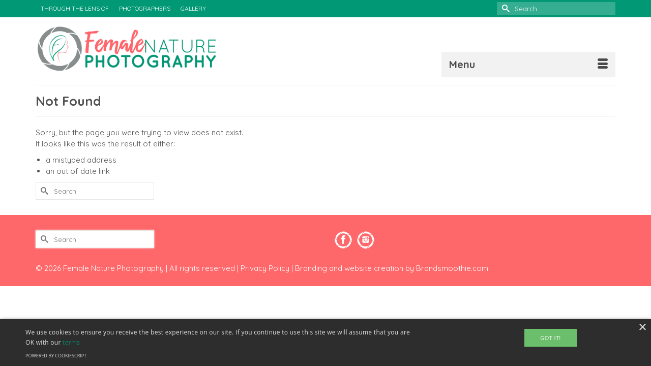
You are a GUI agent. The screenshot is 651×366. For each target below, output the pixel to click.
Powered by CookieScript (55, 355)
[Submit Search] (504, 8)
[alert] (325, 342)
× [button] (642, 327)
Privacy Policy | (268, 268)
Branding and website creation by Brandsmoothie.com (391, 268)
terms (71, 342)
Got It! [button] (550, 338)
